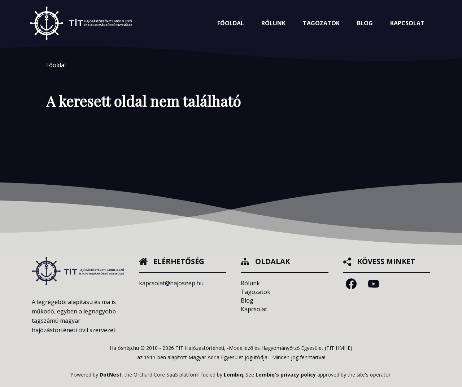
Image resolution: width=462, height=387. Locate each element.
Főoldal (230, 23)
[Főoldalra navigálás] (81, 23)
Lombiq (233, 374)
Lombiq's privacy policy (286, 374)
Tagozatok (255, 292)
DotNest (111, 374)
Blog (365, 23)
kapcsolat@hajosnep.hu (171, 283)
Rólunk (250, 283)
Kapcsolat (407, 23)
